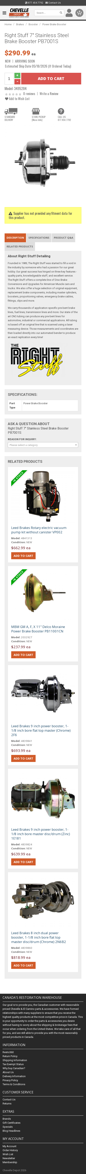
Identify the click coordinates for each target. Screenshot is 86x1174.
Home (8, 24)
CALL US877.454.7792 (64, 118)
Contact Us (53, 2)
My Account (9, 1146)
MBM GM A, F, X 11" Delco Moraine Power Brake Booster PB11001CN (38, 628)
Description (15, 237)
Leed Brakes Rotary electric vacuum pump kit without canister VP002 (38, 529)
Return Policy (10, 1056)
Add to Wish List (17, 98)
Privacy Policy (10, 1080)
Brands (7, 1118)
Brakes (20, 24)
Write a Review (49, 93)
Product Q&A (63, 237)
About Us (8, 1072)
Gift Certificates (11, 1122)
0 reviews (29, 93)
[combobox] (43, 445)
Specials (8, 1126)
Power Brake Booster (54, 24)
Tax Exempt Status (13, 1064)
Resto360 (8, 1052)
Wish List (8, 1154)
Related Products (20, 246)
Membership (10, 1162)
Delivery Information (14, 1076)
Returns (7, 1103)
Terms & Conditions (14, 1084)
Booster (33, 24)
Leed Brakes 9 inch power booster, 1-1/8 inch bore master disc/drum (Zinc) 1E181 (40, 834)
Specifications (38, 237)
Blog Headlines (11, 1130)
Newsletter (9, 1158)
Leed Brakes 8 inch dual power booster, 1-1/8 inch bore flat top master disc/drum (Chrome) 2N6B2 (38, 937)
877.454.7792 (34, 2)
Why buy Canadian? (14, 1068)
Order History (10, 1150)
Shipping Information (15, 1060)
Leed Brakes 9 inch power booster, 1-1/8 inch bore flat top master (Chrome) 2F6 (41, 730)
